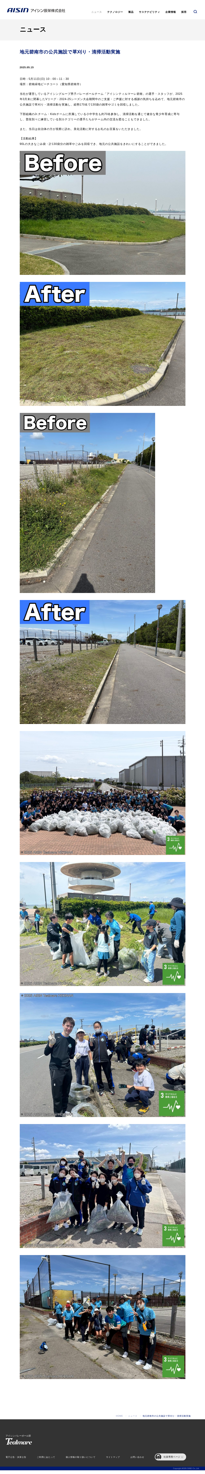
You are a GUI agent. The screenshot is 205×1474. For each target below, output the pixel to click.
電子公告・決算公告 (16, 1461)
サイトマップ (113, 1461)
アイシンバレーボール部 (19, 1443)
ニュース (96, 12)
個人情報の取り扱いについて (81, 1461)
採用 (183, 12)
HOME (119, 1419)
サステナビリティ (149, 12)
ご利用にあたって (46, 1461)
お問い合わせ (137, 1461)
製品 (131, 12)
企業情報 (170, 12)
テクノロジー (115, 12)
